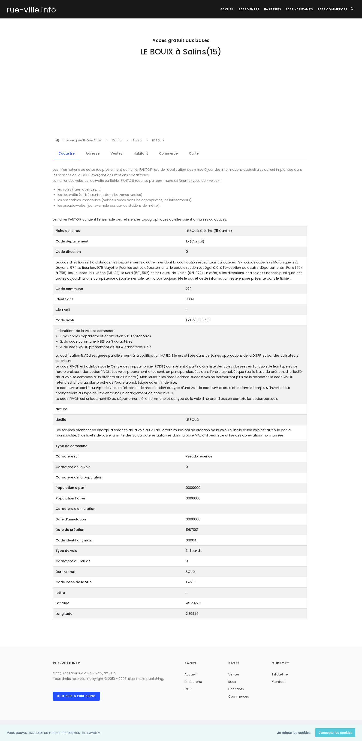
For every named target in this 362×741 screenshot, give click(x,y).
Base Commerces (331, 9)
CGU (188, 689)
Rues (232, 682)
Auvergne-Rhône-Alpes (84, 140)
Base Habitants (297, 9)
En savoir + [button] (91, 733)
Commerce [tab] (168, 153)
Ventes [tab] (116, 153)
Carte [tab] (194, 153)
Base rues (268, 9)
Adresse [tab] (93, 153)
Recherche (193, 682)
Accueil (219, 9)
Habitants (236, 689)
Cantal (118, 140)
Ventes (234, 674)
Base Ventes (242, 9)
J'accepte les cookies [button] (336, 733)
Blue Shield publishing (76, 696)
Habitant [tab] (140, 153)
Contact (279, 682)
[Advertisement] (180, 103)
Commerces (238, 696)
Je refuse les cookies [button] (294, 733)
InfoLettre (280, 674)
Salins (137, 140)
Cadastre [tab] (66, 153)
